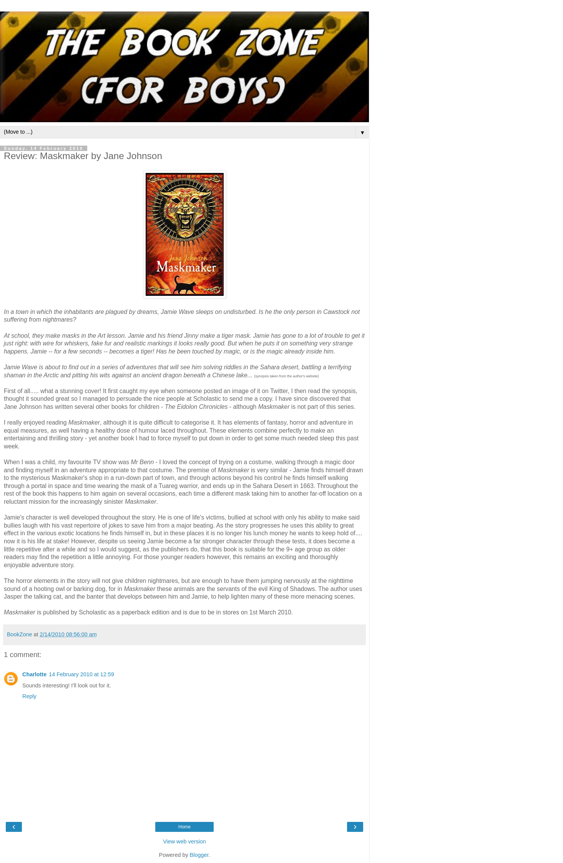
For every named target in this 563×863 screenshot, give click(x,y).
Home (184, 827)
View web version (184, 841)
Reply (29, 696)
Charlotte (34, 674)
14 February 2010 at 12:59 (81, 674)
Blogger (199, 855)
